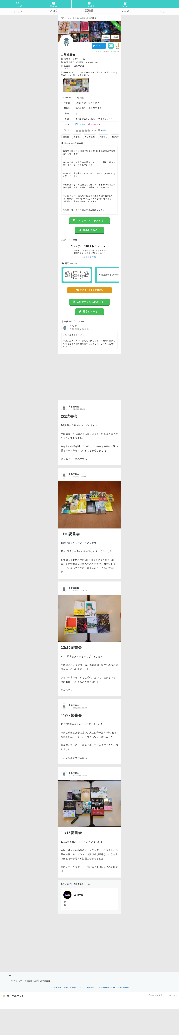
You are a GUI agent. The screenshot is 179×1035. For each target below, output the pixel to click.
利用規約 (90, 988)
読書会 (77, 18)
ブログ (53, 10)
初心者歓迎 (89, 137)
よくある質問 (55, 988)
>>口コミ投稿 (89, 257)
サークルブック (170, 995)
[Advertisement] (89, 376)
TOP (62, 18)
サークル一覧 (69, 18)
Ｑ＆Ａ (125, 10)
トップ (18, 11)
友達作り (103, 137)
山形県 (82, 18)
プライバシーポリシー (106, 988)
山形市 (66, 69)
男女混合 (116, 137)
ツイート (98, 46)
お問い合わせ (123, 988)
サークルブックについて (74, 988)
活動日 (89, 10)
